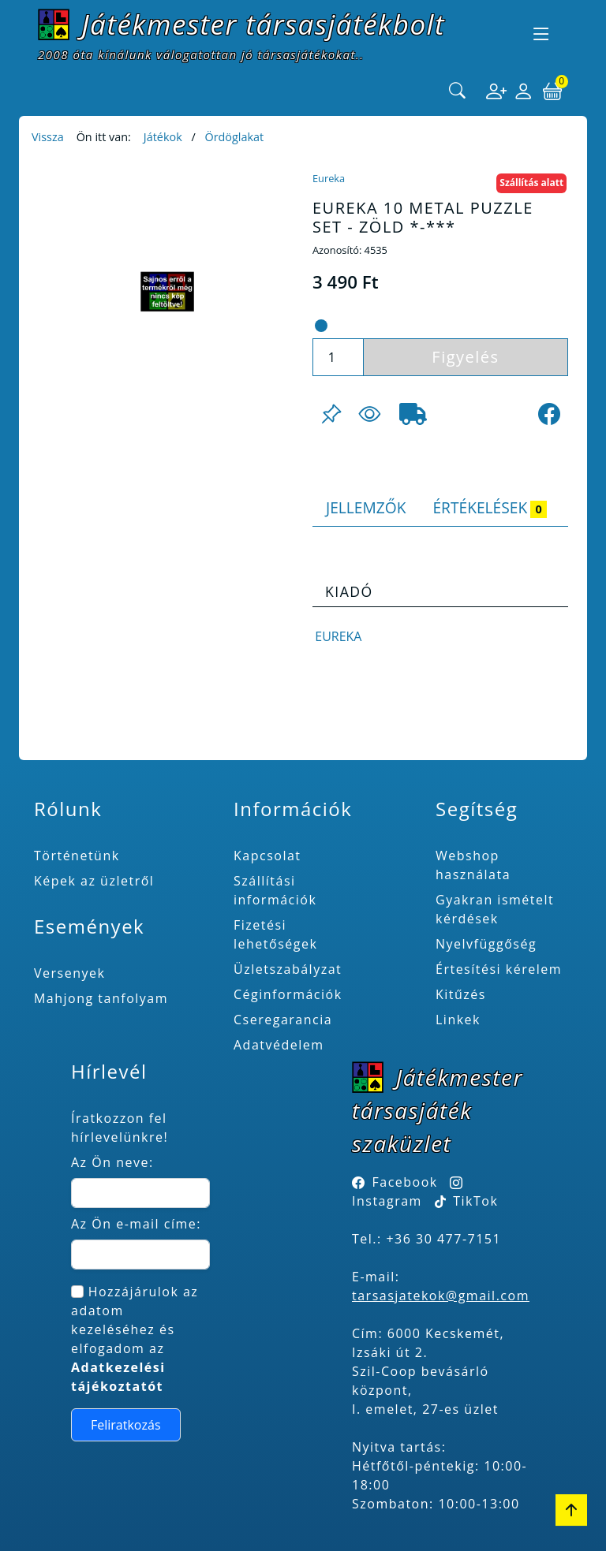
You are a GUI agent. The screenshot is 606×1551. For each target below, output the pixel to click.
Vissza (48, 136)
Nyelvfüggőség (486, 944)
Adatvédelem (279, 1044)
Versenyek (69, 973)
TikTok (467, 1201)
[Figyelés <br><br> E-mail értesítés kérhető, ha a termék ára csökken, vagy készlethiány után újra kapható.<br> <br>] (369, 414)
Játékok (163, 136)
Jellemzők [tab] (366, 507)
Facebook (405, 1182)
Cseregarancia (283, 1019)
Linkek (458, 1019)
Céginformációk (288, 994)
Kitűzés (461, 994)
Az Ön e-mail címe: (136, 1223)
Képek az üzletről (94, 880)
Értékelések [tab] (489, 507)
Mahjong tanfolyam (101, 998)
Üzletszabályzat (288, 969)
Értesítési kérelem (499, 969)
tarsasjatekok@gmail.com (440, 1295)
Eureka (328, 178)
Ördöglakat (234, 136)
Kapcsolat (267, 855)
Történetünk (77, 855)
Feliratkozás (126, 1425)
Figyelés (465, 356)
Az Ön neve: (112, 1162)
